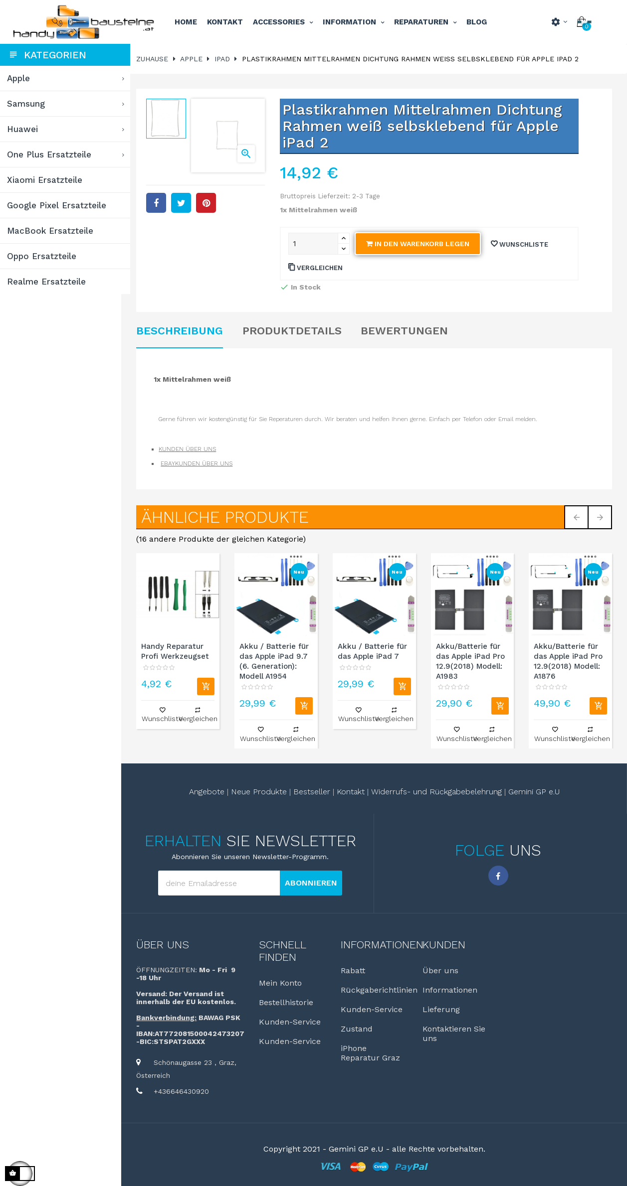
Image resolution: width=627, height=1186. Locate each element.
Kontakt (352, 791)
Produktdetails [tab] (295, 330)
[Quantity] (315, 244)
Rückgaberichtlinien (381, 989)
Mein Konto (282, 982)
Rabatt (355, 970)
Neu (300, 572)
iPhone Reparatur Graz (372, 1052)
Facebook (498, 875)
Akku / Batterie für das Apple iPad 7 (374, 650)
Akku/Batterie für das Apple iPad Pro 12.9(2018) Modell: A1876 (569, 660)
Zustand (359, 1028)
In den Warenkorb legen (419, 244)
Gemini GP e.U (535, 791)
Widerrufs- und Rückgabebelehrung (438, 791)
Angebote (208, 791)
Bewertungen (407, 330)
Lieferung (442, 1009)
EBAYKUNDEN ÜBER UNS (200, 463)
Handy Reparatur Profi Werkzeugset (178, 650)
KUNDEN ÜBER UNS (190, 448)
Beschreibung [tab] (183, 330)
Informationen (451, 989)
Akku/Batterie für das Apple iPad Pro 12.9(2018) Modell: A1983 (471, 660)
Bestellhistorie (288, 1002)
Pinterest (209, 202)
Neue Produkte (260, 791)
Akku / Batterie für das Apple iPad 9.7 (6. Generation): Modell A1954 (276, 660)
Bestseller (313, 791)
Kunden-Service (292, 1021)
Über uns (166, 944)
